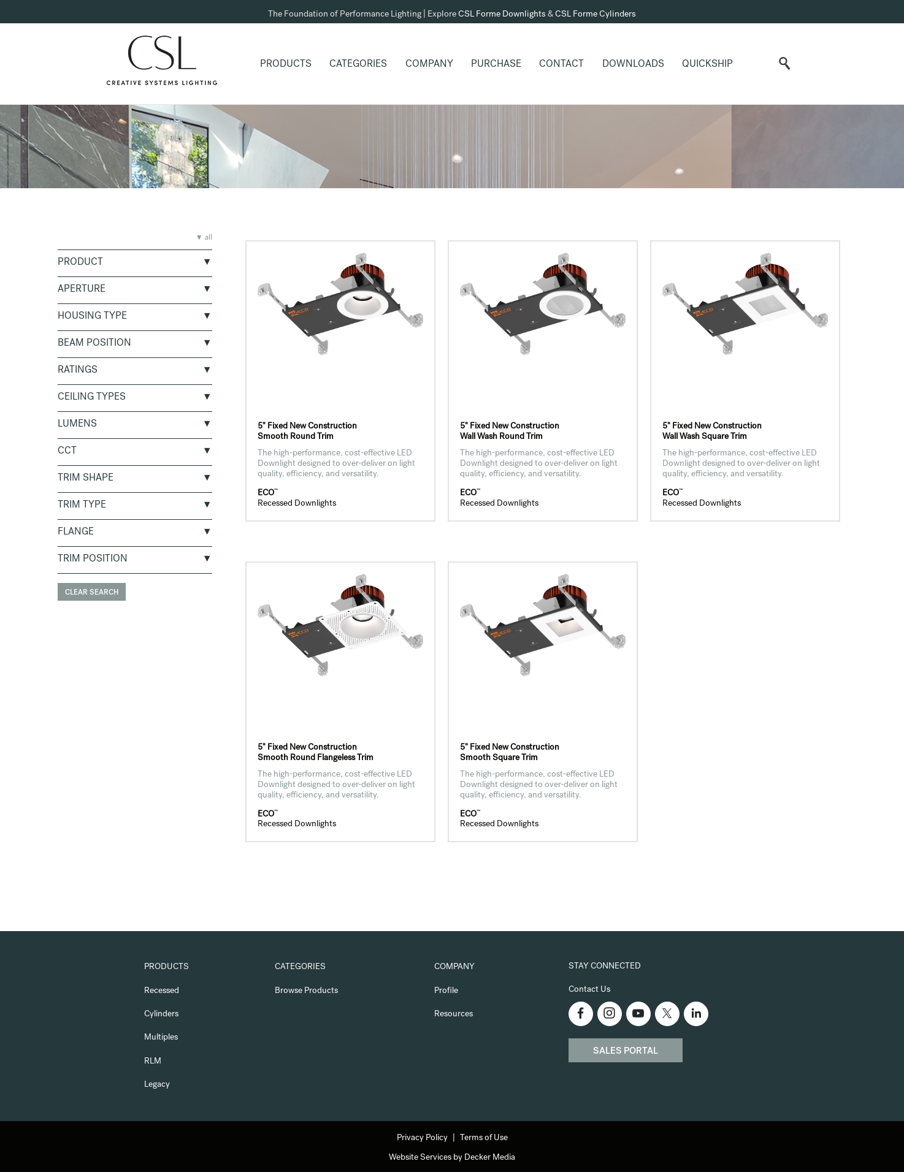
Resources (453, 1014)
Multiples (161, 1037)
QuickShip (707, 65)
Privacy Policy (422, 1138)
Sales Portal (625, 1052)
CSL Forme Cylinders (595, 14)
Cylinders (161, 1014)
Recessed (161, 991)
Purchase (496, 65)
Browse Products (306, 991)
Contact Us (589, 990)
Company (429, 65)
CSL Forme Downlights (502, 14)
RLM (152, 1061)
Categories (358, 65)
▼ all (204, 238)
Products (286, 65)
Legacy (157, 1085)
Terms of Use (484, 1138)
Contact (561, 65)
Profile (446, 991)
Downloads (633, 65)
